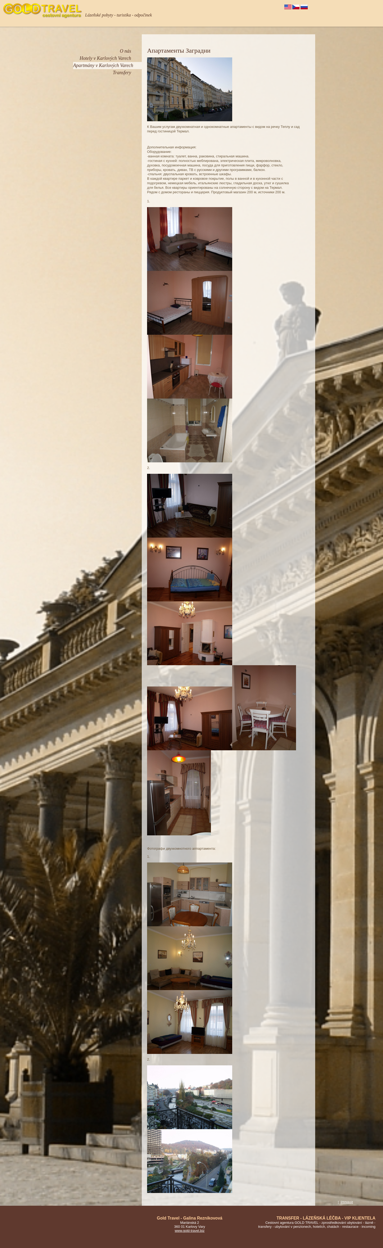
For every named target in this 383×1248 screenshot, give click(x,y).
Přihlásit (347, 1202)
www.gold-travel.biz (190, 1231)
